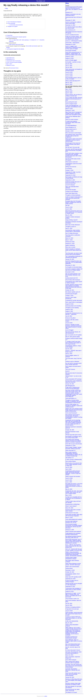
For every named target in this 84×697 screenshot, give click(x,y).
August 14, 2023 (70, 58)
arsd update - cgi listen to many (73, 62)
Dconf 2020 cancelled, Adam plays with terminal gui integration (74, 515)
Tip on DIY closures (70, 369)
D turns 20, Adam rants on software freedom (72, 581)
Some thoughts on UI (71, 127)
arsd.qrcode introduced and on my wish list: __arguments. (74, 314)
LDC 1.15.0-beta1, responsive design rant (73, 657)
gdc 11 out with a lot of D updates (74, 334)
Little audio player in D (71, 398)
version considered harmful (72, 34)
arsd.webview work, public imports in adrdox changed (74, 282)
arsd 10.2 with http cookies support (72, 320)
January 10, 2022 (70, 259)
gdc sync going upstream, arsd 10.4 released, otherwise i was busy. (73, 275)
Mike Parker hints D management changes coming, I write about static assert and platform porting (74, 113)
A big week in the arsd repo (72, 609)
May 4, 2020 (69, 495)
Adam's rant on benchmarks (72, 566)
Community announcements (16, 24)
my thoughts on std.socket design (74, 267)
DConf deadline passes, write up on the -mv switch (73, 78)
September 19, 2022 (70, 175)
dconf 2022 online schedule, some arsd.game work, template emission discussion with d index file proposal (74, 155)
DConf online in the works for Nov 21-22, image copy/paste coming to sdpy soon (74, 464)
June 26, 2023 (69, 72)
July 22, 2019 (69, 605)
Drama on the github (70, 318)
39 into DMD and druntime (32, 46)
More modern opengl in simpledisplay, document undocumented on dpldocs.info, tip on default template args (74, 454)
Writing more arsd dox (71, 166)
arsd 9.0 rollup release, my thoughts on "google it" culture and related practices (74, 405)
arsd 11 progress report (71, 103)
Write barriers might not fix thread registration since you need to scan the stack (74, 140)
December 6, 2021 (70, 272)
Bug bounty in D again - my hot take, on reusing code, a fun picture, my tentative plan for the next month (73, 595)
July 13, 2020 (69, 467)
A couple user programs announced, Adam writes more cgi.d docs (73, 122)
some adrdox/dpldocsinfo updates (74, 519)
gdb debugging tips (70, 385)
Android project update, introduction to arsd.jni (71, 558)
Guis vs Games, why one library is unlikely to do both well (74, 95)
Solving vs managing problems (73, 607)
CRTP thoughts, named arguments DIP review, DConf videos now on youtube (74, 614)
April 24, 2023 (69, 91)
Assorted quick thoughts (71, 293)
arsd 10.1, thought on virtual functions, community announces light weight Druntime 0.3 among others (73, 326)
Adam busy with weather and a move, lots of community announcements (73, 674)
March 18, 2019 (69, 655)
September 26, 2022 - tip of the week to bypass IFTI (73, 173)
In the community (11, 23)
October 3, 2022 (69, 170)
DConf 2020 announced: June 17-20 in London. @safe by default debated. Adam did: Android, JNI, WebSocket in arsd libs (74, 541)
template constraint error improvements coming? (71, 637)
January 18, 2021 (70, 383)
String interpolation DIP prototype (74, 379)
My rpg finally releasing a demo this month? (74, 87)
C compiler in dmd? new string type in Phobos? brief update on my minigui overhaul (73, 343)
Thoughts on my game (12, 26)
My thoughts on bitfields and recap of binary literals (74, 177)
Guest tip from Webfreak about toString (73, 117)
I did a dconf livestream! (71, 413)
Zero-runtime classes (71, 461)
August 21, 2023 (70, 56)
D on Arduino (69, 168)
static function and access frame (16, 44)
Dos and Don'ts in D (70, 30)
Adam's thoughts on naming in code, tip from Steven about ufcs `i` (73, 250)
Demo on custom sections (72, 119)
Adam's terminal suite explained (73, 531)
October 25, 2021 (70, 290)
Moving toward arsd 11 (71, 129)
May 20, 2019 (69, 622)
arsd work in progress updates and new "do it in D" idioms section (74, 269)
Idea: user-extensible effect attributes (72, 187)
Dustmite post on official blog (72, 504)
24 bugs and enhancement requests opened (16, 36)
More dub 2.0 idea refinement (73, 224)
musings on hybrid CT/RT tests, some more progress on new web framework (74, 618)
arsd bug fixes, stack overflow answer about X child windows (73, 231)
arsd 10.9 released (70, 184)
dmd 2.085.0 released (71, 659)
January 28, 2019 (70, 677)
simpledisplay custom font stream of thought (74, 164)
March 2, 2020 (69, 517)
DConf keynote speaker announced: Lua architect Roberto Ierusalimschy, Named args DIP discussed (74, 526)
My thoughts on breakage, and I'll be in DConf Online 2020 (74, 437)
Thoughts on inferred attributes (73, 195)
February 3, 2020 (70, 529)
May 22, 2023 (69, 82)
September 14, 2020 (70, 445)
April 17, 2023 (69, 92)
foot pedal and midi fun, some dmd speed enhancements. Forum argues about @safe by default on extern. (74, 485)
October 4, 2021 (69, 295)
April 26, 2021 (69, 348)
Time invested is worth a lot (72, 598)
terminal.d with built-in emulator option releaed (73, 510)
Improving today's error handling (73, 305)
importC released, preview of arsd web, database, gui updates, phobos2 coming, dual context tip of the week (74, 286)
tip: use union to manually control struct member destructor (73, 364)
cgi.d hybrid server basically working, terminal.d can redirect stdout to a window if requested (73, 441)
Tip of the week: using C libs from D (74, 359)
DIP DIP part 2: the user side (72, 147)
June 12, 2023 (69, 76)
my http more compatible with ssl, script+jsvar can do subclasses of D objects (74, 498)
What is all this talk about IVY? (73, 80)
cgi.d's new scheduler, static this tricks (73, 601)
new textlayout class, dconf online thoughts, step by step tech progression (74, 136)
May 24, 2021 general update (73, 336)
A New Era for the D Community (13, 60)
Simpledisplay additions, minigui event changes (73, 346)
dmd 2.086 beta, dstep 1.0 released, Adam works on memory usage (74, 641)
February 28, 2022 (70, 241)
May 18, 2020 (69, 489)
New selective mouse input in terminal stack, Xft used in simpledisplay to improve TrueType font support (74, 416)
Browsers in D (69, 12)
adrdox (45, 696)
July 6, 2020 (68, 469)
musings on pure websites (72, 191)
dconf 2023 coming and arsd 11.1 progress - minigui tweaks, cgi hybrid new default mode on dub (74, 53)
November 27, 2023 (70, 20)
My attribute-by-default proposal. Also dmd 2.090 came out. (73, 537)
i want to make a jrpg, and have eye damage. (73, 502)
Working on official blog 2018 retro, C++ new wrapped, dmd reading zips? (74, 680)
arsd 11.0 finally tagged (71, 60)
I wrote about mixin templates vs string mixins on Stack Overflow (73, 589)
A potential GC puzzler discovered (74, 300)
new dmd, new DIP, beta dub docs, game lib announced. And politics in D (74, 150)
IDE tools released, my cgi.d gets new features (73, 687)
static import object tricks (72, 193)
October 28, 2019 (70, 572)
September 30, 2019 (70, 578)
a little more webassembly (72, 621)
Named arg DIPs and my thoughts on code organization (74, 584)
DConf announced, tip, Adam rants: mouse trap (73, 690)
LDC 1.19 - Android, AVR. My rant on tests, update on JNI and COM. (74, 549)
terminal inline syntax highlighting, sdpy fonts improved (74, 381)
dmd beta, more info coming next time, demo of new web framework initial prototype (74, 666)
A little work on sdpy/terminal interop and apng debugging (72, 388)
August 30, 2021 (70, 304)
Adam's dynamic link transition (73, 476)
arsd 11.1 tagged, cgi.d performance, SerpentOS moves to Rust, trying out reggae (73, 47)
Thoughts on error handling (72, 307)
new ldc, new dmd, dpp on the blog (73, 648)
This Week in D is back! (71, 692)
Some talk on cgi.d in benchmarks (74, 443)
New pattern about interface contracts (72, 561)
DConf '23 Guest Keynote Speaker (14, 62)
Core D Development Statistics (14, 21)
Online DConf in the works (72, 512)
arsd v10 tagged (69, 330)
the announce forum (13, 68)
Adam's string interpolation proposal (72, 625)
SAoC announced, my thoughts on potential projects (74, 70)
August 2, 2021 (69, 311)
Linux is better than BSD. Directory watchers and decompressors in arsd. (74, 99)
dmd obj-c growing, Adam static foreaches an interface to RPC (73, 684)
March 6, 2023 (69, 108)
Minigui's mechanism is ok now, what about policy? (73, 15)
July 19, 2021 (69, 316)
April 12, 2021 (69, 353)
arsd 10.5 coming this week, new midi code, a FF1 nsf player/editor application (74, 262)
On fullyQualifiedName (71, 125)
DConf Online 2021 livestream (73, 279)
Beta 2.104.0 (9, 63)
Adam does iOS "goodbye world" (73, 576)
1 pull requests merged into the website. (15, 49)
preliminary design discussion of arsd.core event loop (73, 182)
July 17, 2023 (69, 65)
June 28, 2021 (69, 322)
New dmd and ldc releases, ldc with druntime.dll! (73, 332)
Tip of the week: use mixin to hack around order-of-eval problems (74, 254)
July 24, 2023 (69, 63)
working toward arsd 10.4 (72, 278)
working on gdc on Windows (72, 361)
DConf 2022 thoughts (71, 189)
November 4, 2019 (70, 570)
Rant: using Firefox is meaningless (74, 302)
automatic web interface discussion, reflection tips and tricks (73, 670)
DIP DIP (68, 205)
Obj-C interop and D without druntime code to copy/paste (72, 662)
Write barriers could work (72, 161)
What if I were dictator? (71, 506)
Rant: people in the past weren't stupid (73, 367)
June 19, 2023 (69, 74)
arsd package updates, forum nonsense (73, 574)
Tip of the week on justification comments (73, 235)
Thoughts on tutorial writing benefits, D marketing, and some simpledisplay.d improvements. (73, 401)
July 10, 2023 (69, 67)
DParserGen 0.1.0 (10, 59)
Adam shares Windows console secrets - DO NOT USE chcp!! (73, 564)
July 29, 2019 (69, 603)
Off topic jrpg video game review (73, 434)
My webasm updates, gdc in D (73, 292)
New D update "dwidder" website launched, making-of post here (73, 448)
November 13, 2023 (70, 25)
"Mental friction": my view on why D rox (73, 376)
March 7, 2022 (69, 239)
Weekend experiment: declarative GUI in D (74, 427)
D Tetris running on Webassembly (74, 459)
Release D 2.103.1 (10, 65)
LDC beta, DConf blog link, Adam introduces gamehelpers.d (74, 652)
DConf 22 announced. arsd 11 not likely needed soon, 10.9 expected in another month (74, 212)
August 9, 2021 (69, 309)
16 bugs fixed (9, 35)
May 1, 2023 (69, 89)
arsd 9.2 (68, 371)
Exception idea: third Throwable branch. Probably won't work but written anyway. (73, 202)
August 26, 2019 (70, 591)
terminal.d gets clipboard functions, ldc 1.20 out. (71, 522)
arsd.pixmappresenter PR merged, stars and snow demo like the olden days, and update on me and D (74, 8)
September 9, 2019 (70, 586)
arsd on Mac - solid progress (72, 42)
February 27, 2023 (70, 110)
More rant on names (70, 247)
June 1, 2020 (69, 481)
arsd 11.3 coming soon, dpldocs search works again (73, 23)
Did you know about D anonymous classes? (74, 373)
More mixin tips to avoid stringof (73, 132)
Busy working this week (71, 102)
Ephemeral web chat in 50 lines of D (74, 18)
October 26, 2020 (70, 429)
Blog (7, 8)
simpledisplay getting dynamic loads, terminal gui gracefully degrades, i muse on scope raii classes (73, 472)
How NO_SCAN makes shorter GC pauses (73, 159)
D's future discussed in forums (73, 650)
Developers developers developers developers (74, 222)
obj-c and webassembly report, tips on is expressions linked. (73, 644)
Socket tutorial (69, 568)
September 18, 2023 (70, 44)
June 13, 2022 (69, 207)
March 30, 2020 (69, 507)
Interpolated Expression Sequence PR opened (74, 32)
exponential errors (10, 57)
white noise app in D (70, 450)
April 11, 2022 (69, 228)
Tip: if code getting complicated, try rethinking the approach (74, 257)
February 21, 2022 (70, 243)
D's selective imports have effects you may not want (74, 27)
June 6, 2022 (69, 209)
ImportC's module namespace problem (73, 217)
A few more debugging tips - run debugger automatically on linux (73, 106)
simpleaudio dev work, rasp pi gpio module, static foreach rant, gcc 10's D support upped (74, 492)
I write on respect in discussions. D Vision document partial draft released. (74, 198)
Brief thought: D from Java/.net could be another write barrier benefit (73, 144)
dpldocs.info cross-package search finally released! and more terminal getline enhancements (74, 410)
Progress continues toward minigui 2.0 (74, 339)
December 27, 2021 (70, 265)
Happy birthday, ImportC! (72, 220)
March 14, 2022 (69, 238)
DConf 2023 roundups (71, 50)
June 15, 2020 (69, 478)
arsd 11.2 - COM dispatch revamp (74, 40)
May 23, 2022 (69, 215)
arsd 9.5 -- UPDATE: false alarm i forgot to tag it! (74, 351)
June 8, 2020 (69, 480)
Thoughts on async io (71, 226)
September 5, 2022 (70, 180)
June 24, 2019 (69, 610)
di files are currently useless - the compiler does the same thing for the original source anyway (73, 38)
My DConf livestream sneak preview (72, 432)
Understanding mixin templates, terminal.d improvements (73, 534)
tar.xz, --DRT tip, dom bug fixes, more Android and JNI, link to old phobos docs (73, 546)
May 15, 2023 (69, 84)
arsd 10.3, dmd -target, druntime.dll (71, 298)
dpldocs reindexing (70, 245)
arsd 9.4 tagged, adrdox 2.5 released (72, 356)
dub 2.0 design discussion (72, 233)
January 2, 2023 (69, 131)
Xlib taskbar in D (70, 457)
